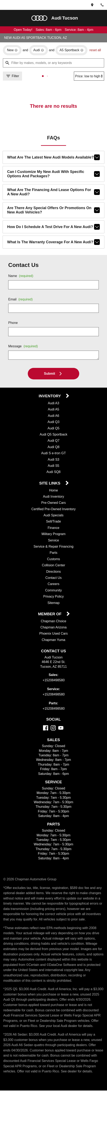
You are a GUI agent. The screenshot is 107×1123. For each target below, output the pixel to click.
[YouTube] (60, 735)
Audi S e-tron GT (53, 460)
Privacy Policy (53, 603)
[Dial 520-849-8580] (102, 5)
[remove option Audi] (39, 51)
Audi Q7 (54, 447)
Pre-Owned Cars (53, 509)
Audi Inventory (53, 503)
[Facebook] (45, 735)
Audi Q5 (54, 435)
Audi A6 (53, 422)
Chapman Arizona (53, 634)
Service (53, 547)
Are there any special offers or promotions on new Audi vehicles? (53, 216)
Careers (53, 591)
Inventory (50, 403)
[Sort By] (88, 81)
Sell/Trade (54, 528)
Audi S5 (53, 472)
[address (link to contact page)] (92, 5)
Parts (53, 559)
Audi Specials (53, 522)
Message (24, 353)
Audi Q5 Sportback (53, 441)
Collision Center (53, 572)
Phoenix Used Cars (53, 640)
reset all (9, 59)
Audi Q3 (54, 428)
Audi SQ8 (53, 478)
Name (21, 282)
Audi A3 (53, 410)
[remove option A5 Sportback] (73, 51)
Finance (54, 535)
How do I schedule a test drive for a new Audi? (53, 233)
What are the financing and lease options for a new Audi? (53, 198)
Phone (13, 329)
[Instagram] (53, 735)
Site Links (50, 490)
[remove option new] (12, 51)
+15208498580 (53, 687)
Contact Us (53, 584)
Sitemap (53, 610)
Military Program (53, 541)
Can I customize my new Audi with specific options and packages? (53, 179)
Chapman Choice (54, 628)
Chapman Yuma (53, 647)
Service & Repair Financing (53, 553)
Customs (53, 566)
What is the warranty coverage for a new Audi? (53, 248)
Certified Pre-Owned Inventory (53, 516)
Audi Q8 (54, 453)
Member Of (50, 621)
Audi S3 (53, 466)
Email (21, 306)
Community (53, 597)
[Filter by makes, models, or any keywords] (53, 67)
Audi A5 (53, 416)
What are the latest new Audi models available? (53, 163)
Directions (53, 578)
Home (53, 497)
